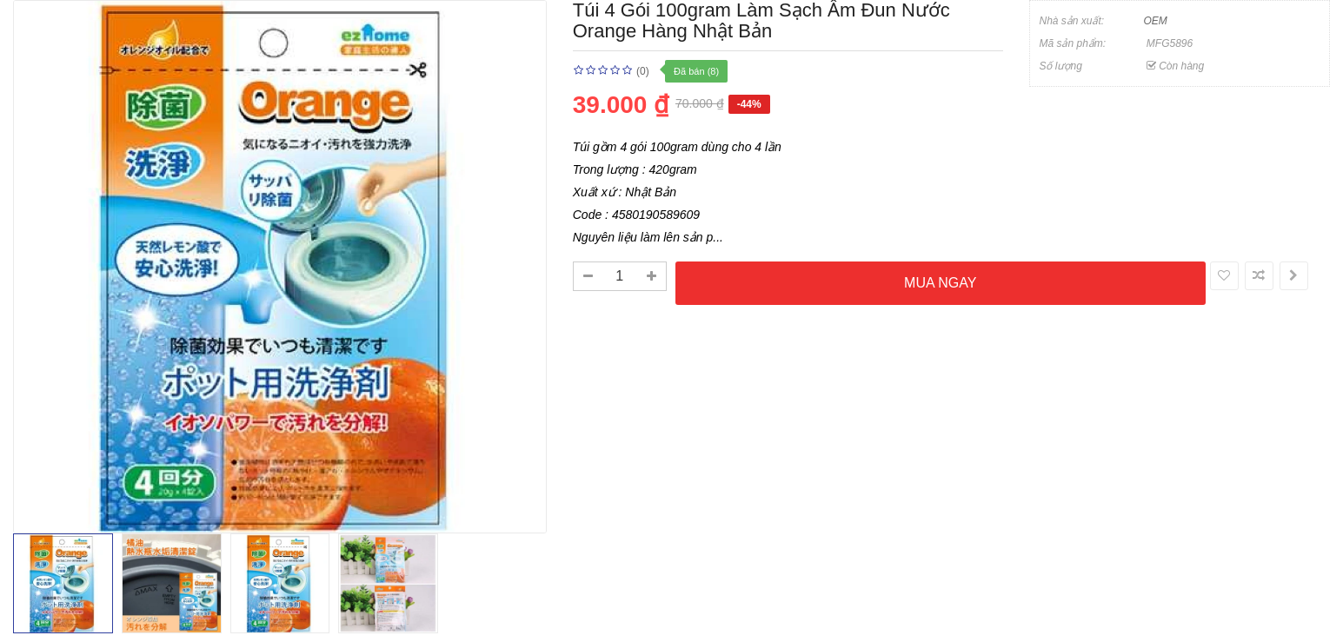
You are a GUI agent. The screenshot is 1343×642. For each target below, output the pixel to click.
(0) (642, 71)
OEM (1155, 21)
